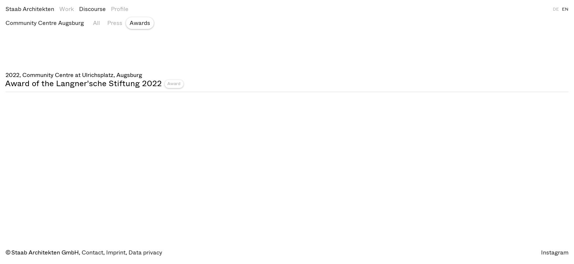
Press (114, 23)
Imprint (116, 252)
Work (66, 9)
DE (556, 9)
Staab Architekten (29, 9)
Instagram (555, 252)
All (96, 23)
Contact (92, 252)
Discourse (92, 9)
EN (565, 9)
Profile (119, 9)
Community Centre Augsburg (44, 23)
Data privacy (145, 252)
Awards (140, 23)
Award (173, 83)
